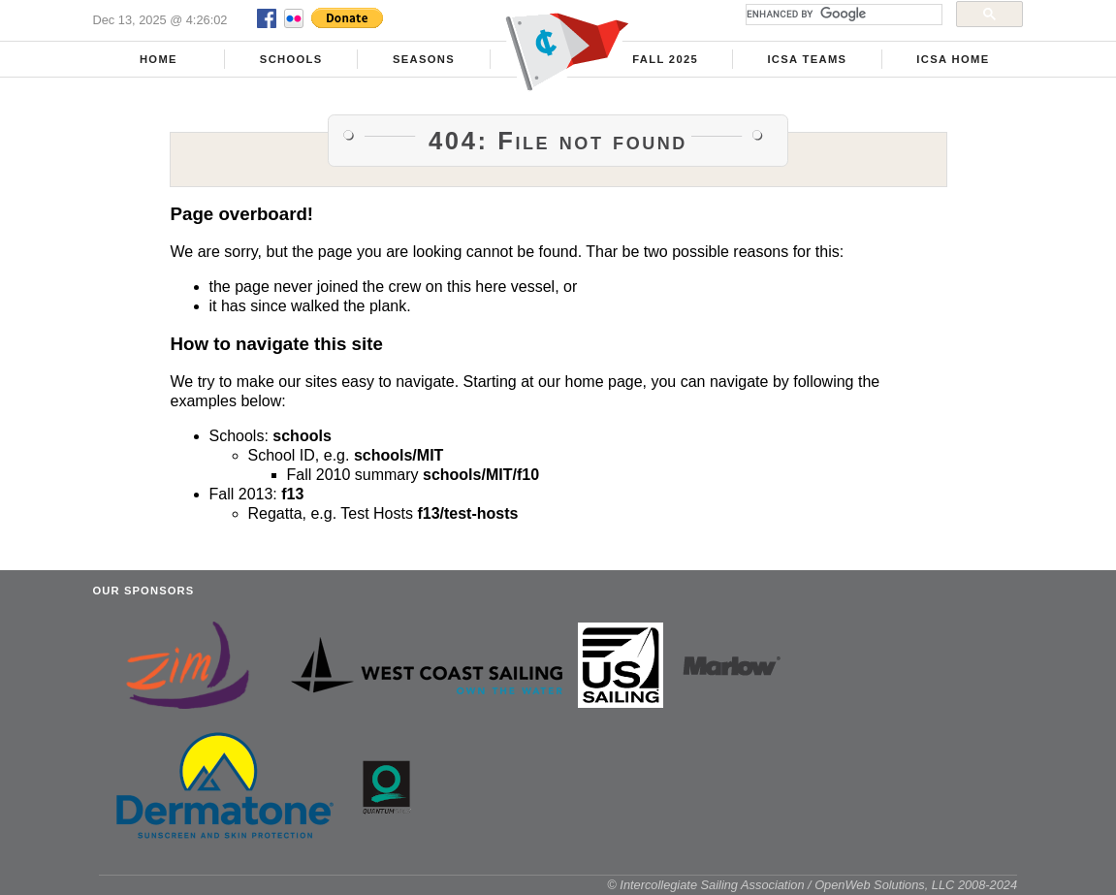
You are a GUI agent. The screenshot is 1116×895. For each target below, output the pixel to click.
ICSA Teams (806, 59)
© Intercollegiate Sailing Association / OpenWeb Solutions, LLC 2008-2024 (812, 885)
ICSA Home (952, 59)
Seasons (424, 59)
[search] (842, 14)
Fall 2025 (665, 59)
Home (158, 59)
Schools (291, 59)
